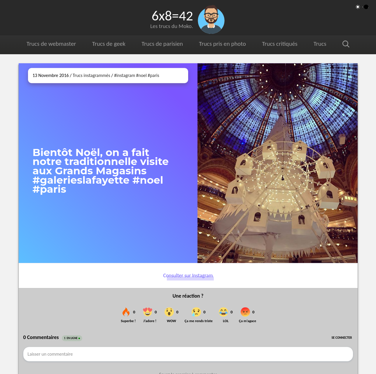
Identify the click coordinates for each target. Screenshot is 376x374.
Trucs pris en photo (222, 44)
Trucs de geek (108, 44)
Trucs (320, 44)
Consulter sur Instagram (188, 276)
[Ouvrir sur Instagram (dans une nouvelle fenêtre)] (277, 163)
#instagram (124, 75)
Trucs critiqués (279, 44)
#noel (141, 75)
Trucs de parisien (162, 44)
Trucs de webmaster (51, 44)
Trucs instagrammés (91, 75)
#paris (153, 75)
